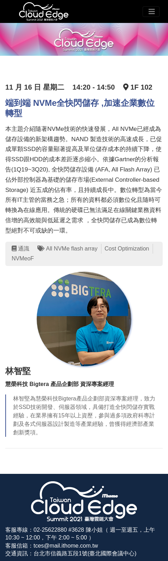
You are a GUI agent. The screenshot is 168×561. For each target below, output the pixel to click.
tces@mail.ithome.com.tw (66, 546)
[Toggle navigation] (151, 11)
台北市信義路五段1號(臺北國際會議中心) (85, 553)
